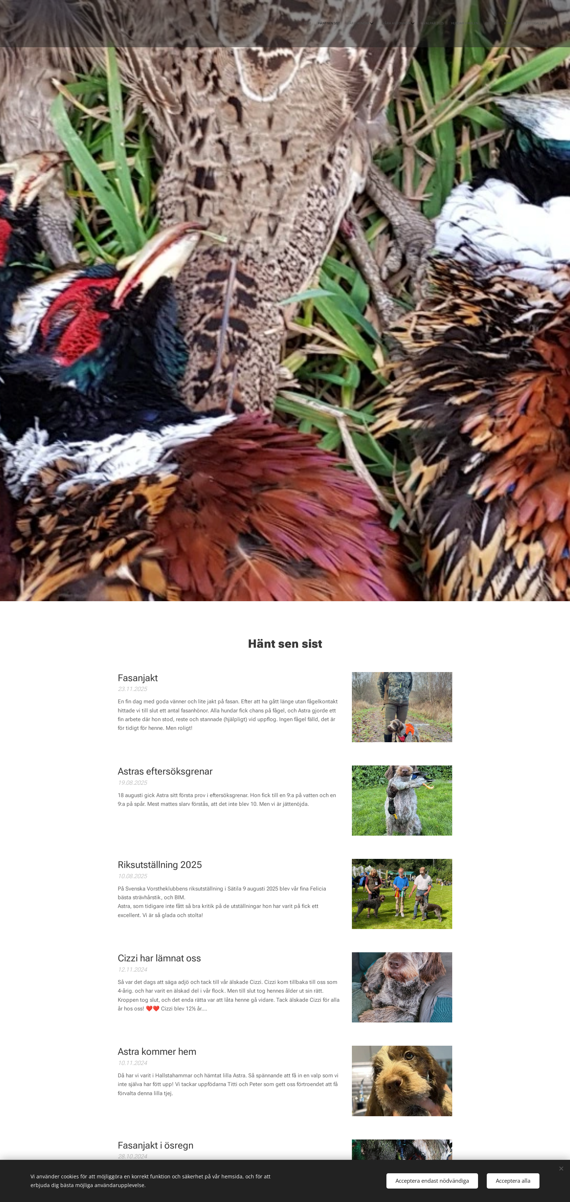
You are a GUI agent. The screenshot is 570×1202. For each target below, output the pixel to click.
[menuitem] (478, 24)
